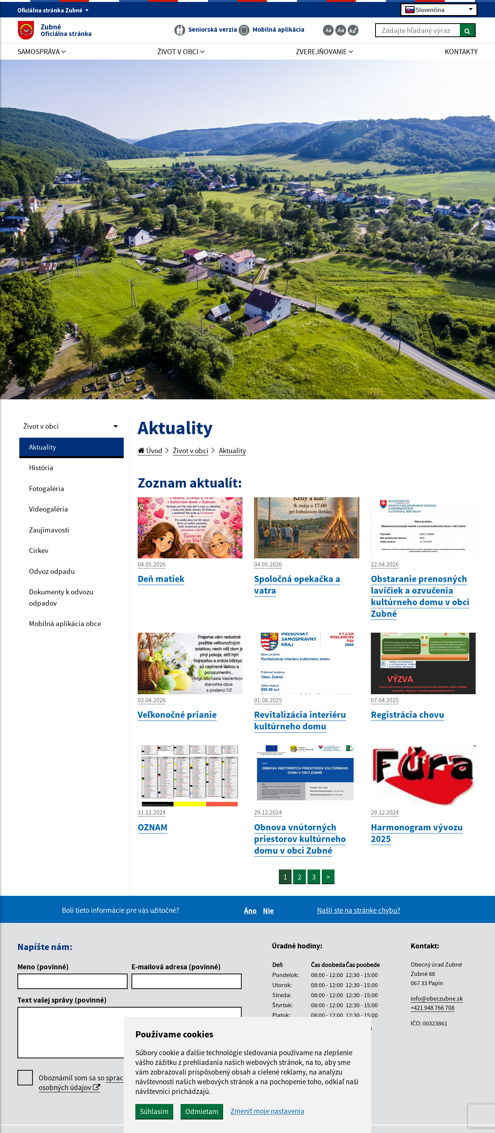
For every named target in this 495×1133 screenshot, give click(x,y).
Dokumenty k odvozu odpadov (61, 597)
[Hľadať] (468, 30)
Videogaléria (48, 508)
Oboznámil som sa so (93, 1082)
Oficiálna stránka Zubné (53, 10)
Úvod (150, 450)
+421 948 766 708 (432, 1007)
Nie (269, 910)
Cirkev (38, 550)
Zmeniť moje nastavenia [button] (267, 1111)
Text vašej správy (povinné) (62, 1000)
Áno (251, 910)
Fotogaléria (46, 488)
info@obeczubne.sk (437, 998)
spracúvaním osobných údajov (93, 1082)
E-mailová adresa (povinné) (176, 966)
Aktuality (42, 447)
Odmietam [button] (201, 1111)
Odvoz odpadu (52, 571)
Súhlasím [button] (154, 1111)
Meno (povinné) (43, 966)
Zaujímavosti (49, 529)
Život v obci (41, 426)
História (41, 467)
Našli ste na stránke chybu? (358, 910)
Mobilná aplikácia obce (65, 623)
